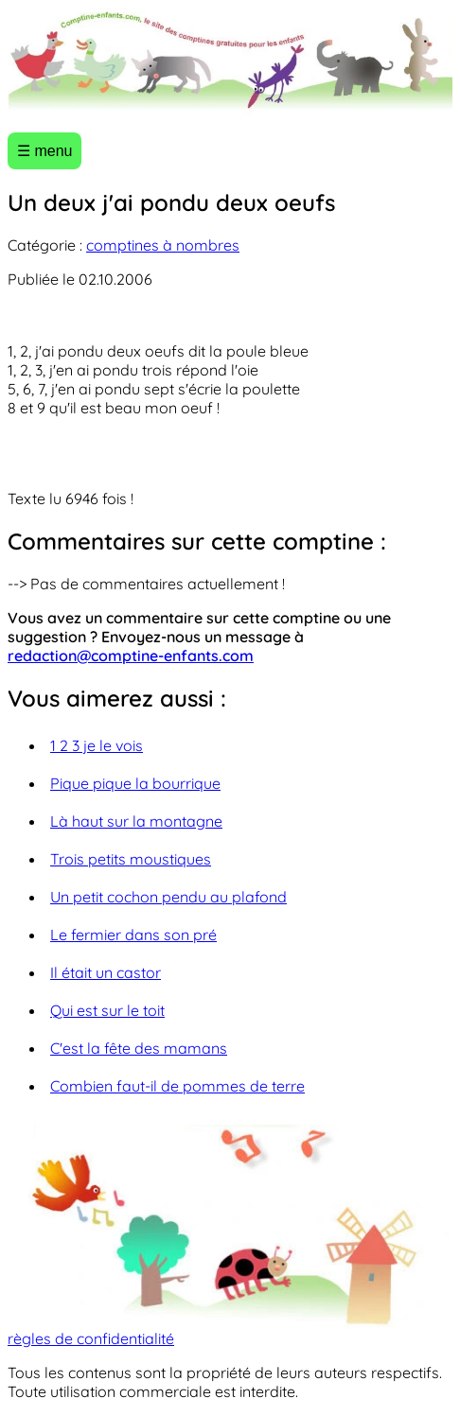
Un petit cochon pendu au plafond (168, 896)
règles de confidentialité (91, 1338)
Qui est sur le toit (107, 1010)
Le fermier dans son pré (133, 934)
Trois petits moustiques (130, 858)
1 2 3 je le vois (96, 745)
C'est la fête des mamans (138, 1048)
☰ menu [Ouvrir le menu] (44, 151)
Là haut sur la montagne (136, 821)
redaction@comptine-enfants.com (131, 655)
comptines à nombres (162, 245)
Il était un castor (105, 972)
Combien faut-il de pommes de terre (177, 1085)
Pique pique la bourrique (135, 783)
